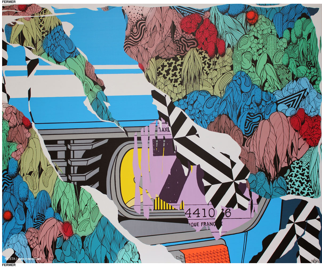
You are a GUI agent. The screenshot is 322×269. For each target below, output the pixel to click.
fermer (9, 2)
